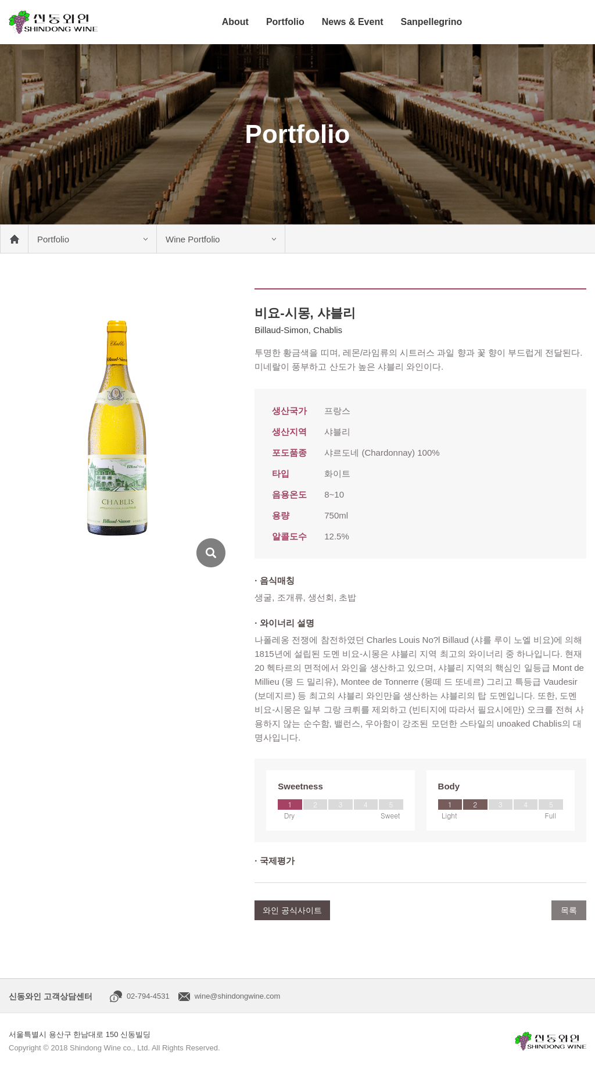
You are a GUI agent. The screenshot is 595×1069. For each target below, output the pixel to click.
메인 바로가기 (14, 239)
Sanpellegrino (431, 22)
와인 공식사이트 (292, 910)
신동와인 (53, 22)
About (235, 22)
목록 (569, 910)
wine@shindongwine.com (238, 996)
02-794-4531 (148, 996)
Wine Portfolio (193, 239)
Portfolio (285, 22)
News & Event (352, 22)
